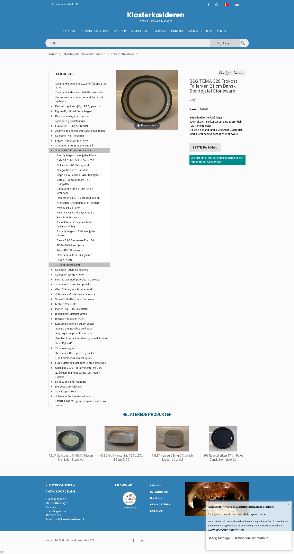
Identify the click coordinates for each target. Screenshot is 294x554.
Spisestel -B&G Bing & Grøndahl (74, 145)
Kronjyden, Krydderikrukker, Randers (78, 202)
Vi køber (160, 31)
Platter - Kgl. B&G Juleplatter (71, 309)
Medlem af (123, 485)
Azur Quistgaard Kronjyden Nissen (77, 155)
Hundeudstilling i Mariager (70, 381)
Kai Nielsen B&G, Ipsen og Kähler (74, 353)
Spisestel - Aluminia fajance (71, 269)
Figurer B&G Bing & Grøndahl (72, 125)
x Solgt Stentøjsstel (124, 54)
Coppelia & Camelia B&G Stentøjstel (78, 174)
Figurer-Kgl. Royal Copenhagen (73, 111)
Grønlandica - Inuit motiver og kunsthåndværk (82, 338)
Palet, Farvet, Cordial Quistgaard (75, 212)
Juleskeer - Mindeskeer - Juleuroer (75, 294)
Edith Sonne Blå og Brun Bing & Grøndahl (75, 190)
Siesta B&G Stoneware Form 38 (75, 240)
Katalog (69, 31)
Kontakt (177, 31)
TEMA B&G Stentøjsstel (70, 245)
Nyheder (120, 31)
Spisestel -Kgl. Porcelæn (69, 135)
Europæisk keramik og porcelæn (74, 323)
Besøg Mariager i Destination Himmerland (238, 538)
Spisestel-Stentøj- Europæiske (73, 284)
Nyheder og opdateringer (70, 121)
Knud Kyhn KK (63, 343)
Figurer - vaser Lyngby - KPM (71, 140)
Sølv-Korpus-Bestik (66, 391)
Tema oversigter (64, 348)
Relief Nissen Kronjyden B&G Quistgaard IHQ (74, 224)
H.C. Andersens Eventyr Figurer (73, 358)
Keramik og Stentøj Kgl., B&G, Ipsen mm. (79, 106)
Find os (155, 485)
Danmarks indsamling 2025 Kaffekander (79, 92)
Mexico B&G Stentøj (68, 207)
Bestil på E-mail (205, 147)
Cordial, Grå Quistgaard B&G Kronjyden (73, 181)
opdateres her (258, 514)
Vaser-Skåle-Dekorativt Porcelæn (74, 299)
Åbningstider (140, 31)
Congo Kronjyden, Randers (72, 170)
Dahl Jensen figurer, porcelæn (72, 116)
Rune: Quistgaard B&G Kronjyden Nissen (76, 233)
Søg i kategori (224, 43)
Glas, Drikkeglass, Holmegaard (73, 289)
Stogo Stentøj (65, 259)
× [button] (288, 504)
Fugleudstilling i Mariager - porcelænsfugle (80, 362)
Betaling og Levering (94, 31)
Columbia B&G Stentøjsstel (73, 165)
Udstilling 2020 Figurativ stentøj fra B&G (78, 367)
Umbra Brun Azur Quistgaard (74, 255)
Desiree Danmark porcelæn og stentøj (77, 279)
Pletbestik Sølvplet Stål (68, 386)
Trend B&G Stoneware (70, 250)
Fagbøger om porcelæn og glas (74, 333)
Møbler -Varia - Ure (66, 304)
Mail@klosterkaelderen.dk (207, 31)
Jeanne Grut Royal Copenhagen (73, 328)
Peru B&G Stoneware (69, 217)
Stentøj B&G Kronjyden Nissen (84, 54)
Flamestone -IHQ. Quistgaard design (78, 197)
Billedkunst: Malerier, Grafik (71, 313)
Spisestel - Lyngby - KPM (69, 274)
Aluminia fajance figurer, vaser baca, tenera (80, 130)
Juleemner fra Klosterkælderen (73, 396)
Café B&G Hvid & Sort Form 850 (75, 160)
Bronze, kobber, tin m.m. (69, 318)
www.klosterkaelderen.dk (226, 530)
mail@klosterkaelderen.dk (69, 519)
